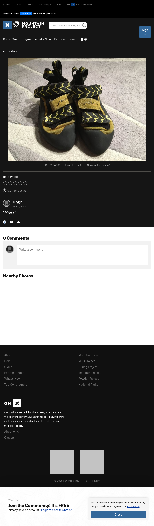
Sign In (145, 32)
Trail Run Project (89, 372)
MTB (19, 4)
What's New (42, 39)
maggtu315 (20, 202)
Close (118, 514)
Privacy (96, 480)
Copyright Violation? (98, 165)
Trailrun (45, 4)
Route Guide (11, 39)
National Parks (88, 384)
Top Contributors (15, 384)
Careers (9, 437)
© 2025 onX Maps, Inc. (66, 480)
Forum (73, 39)
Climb (7, 4)
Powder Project (88, 378)
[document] (118, 509)
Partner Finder (14, 372)
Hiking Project (87, 367)
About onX (11, 431)
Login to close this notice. (57, 510)
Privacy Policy (133, 506)
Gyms (27, 39)
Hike (30, 4)
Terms (85, 480)
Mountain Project (90, 355)
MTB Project (86, 361)
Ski (59, 4)
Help (7, 361)
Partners (59, 39)
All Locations (10, 51)
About (8, 355)
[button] (5, 221)
